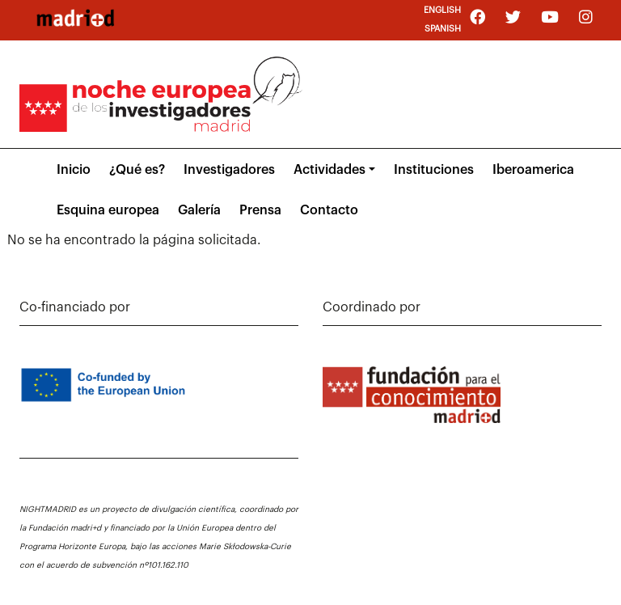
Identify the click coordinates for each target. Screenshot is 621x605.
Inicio (74, 169)
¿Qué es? (137, 169)
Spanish (443, 28)
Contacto (329, 210)
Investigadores (229, 169)
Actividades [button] (329, 169)
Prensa (260, 210)
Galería (199, 210)
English (442, 10)
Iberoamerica (533, 169)
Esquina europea (108, 210)
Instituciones (434, 169)
